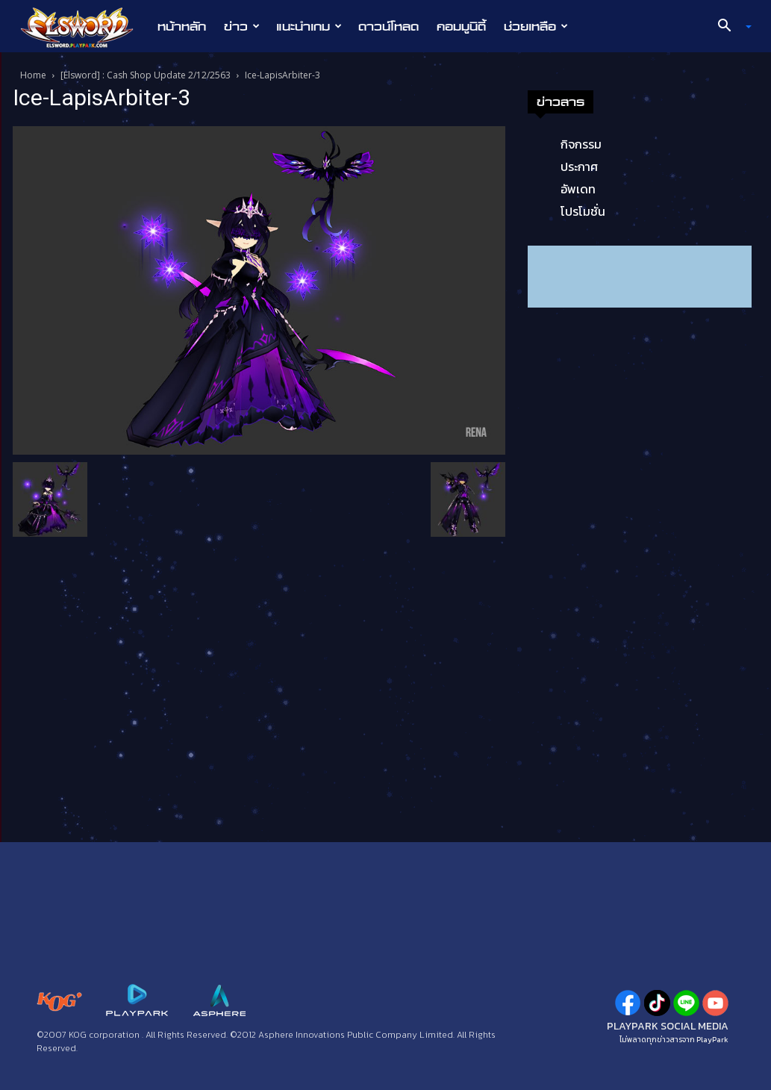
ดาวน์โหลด (388, 26)
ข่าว (242, 26)
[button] (728, 27)
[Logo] (84, 27)
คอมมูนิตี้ (461, 26)
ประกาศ (579, 166)
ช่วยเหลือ (536, 26)
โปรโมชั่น (583, 211)
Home (33, 75)
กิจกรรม (581, 144)
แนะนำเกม (309, 26)
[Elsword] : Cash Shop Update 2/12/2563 (145, 75)
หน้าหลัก (181, 26)
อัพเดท (578, 189)
